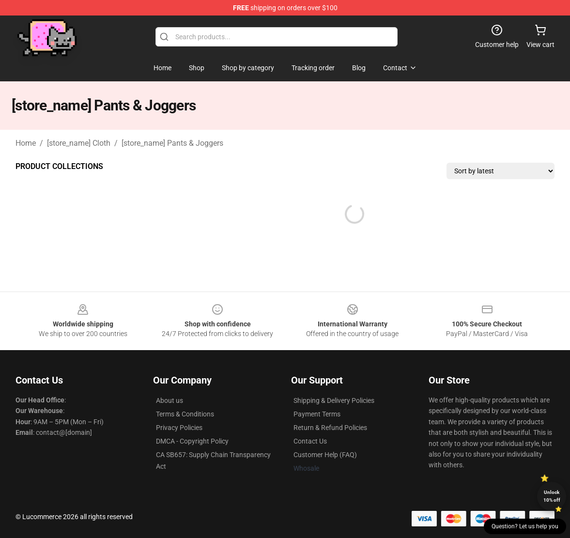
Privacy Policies (179, 427)
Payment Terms (316, 414)
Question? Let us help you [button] (525, 526)
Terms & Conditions (185, 414)
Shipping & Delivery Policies (333, 400)
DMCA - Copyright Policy (192, 441)
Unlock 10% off (551, 496)
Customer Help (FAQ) (325, 455)
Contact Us (310, 441)
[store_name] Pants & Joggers (172, 143)
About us (169, 400)
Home (25, 143)
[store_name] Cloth (78, 143)
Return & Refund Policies (330, 427)
